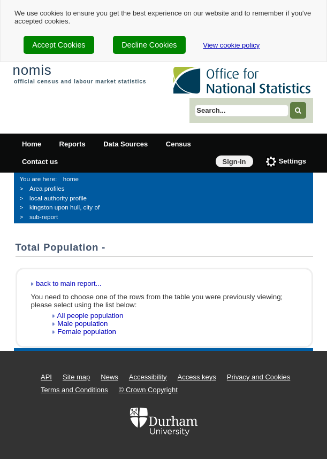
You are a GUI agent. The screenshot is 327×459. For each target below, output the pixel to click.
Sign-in (234, 162)
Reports (72, 144)
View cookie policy (231, 45)
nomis (31, 70)
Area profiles (47, 188)
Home (31, 144)
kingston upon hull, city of (64, 207)
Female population (86, 332)
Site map (76, 377)
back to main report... (68, 283)
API (46, 377)
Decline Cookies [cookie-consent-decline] (149, 45)
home (71, 178)
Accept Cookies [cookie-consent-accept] (58, 45)
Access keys (197, 377)
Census (178, 144)
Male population (82, 324)
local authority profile (58, 198)
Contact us (40, 162)
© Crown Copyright (148, 390)
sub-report (43, 216)
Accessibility (148, 377)
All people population (90, 316)
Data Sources (125, 144)
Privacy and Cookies (259, 377)
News (109, 377)
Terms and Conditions (74, 390)
